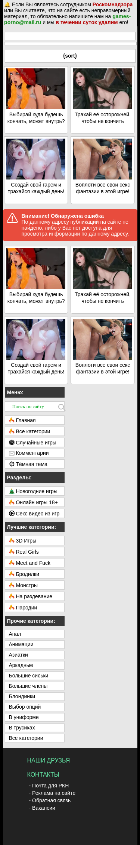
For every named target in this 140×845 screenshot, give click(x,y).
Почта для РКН (50, 786)
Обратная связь (51, 800)
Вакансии (43, 808)
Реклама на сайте (53, 793)
